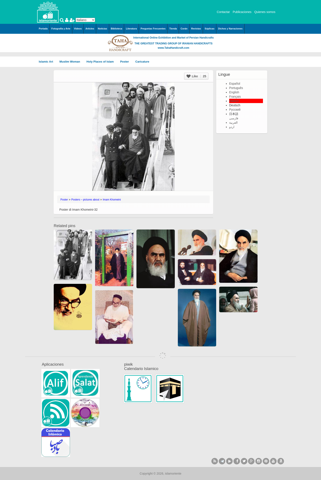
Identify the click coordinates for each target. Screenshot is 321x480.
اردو (231, 127)
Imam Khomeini (112, 199)
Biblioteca (116, 28)
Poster (126, 61)
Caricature (142, 61)
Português (236, 88)
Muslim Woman (71, 61)
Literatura (131, 28)
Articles (89, 28)
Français (235, 96)
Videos (78, 28)
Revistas (196, 28)
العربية (233, 122)
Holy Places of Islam (101, 61)
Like (196, 76)
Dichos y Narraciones (230, 28)
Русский (234, 109)
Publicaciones (242, 12)
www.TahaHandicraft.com (173, 47)
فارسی (233, 118)
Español (234, 83)
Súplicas (209, 28)
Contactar (223, 12)
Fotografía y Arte (60, 28)
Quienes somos (264, 12)
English (234, 92)
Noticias (102, 28)
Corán (184, 28)
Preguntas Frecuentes (153, 28)
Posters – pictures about (85, 199)
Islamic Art (47, 61)
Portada (43, 28)
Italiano (234, 101)
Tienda (173, 28)
